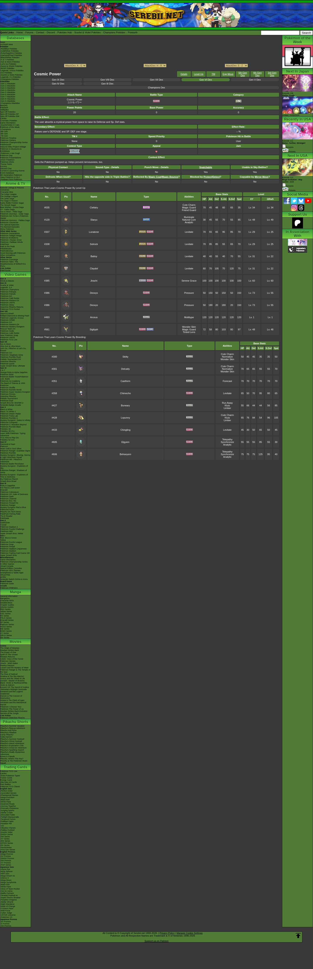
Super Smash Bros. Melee (11, 533)
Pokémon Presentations (10, 158)
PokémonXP (5, 144)
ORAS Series (6, 635)
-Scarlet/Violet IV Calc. (10, 125)
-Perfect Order (6, 791)
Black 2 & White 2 (8, 411)
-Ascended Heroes (8, 793)
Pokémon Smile (7, 331)
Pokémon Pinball (7, 546)
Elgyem (126, 442)
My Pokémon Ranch (9, 479)
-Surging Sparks (7, 810)
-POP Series (5, 865)
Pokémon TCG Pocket (10, 309)
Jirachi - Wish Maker (9, 663)
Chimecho (125, 393)
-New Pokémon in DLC (10, 177)
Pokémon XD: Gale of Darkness (14, 494)
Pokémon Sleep (7, 305)
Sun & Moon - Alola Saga (11, 212)
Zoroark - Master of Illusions (12, 681)
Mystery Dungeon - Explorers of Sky (14, 467)
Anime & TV (15, 183)
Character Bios (6, 192)
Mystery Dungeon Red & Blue (13, 507)
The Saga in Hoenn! (9, 201)
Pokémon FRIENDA (9, 588)
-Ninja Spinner (6, 871)
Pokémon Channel (8, 499)
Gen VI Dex (206, 79)
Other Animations (7, 255)
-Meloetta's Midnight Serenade (13, 689)
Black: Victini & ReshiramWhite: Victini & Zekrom (14, 684)
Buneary (125, 405)
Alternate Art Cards (8, 782)
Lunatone (94, 232)
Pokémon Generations (10, 233)
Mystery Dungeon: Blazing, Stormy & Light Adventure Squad (15, 456)
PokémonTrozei (7, 509)
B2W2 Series (6, 631)
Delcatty (125, 369)
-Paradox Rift (6, 823)
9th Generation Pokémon (11, 175)
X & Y (2, 370)
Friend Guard (189, 210)
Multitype (189, 317)
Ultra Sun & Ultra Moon (10, 346)
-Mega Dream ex (7, 876)
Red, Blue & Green (8, 538)
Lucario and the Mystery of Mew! (14, 668)
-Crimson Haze (6, 908)
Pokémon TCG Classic (10, 786)
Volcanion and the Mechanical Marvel (13, 703)
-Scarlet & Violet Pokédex (11, 75)
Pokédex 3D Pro (7, 431)
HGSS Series (6, 627)
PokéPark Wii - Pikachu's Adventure (11, 460)
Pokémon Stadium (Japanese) (13, 549)
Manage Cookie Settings (189, 933)
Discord (51, 32)
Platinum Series (7, 624)
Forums (29, 32)
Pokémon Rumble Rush (10, 357)
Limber (227, 408)
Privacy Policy (167, 933)
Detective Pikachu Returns (11, 307)
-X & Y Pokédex (7, 60)
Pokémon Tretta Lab (9, 416)
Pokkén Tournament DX (10, 359)
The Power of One (8, 652)
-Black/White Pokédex (9, 57)
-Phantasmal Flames (9, 795)
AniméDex (4, 190)
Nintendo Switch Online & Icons (14, 579)
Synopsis (288, 186)
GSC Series (5, 614)
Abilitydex (4, 110)
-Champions (5, 129)
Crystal (3, 525)
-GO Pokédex (6, 73)
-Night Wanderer (7, 904)
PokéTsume (5, 270)
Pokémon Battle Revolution (12, 464)
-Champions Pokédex (9, 79)
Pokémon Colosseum (9, 492)
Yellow (3, 540)
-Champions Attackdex (10, 103)
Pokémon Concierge (9, 259)
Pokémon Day (6, 155)
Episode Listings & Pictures (12, 188)
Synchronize (227, 442)
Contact (40, 32)
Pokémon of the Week (9, 127)
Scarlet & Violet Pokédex (87, 32)
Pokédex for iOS (7, 440)
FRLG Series (6, 618)
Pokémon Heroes (7, 661)
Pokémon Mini (6, 531)
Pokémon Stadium (8, 551)
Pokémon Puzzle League (11, 542)
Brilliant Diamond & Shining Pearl (14, 316)
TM (213, 74)
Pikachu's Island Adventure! (12, 743)
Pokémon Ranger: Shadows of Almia (13, 471)
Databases (15, 38)
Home (19, 32)
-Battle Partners (7, 893)
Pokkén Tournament (9, 398)
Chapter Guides (7, 605)
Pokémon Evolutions (9, 238)
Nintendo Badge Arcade (10, 405)
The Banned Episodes (10, 227)
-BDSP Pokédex (7, 68)
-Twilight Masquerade (9, 817)
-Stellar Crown (6, 813)
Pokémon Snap (7, 544)
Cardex (3, 118)
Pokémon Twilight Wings (11, 236)
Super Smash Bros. (8, 555)
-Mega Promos (6, 854)
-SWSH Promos (7, 858)
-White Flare (5, 802)
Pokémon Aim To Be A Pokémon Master (14, 217)
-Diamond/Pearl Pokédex (11, 55)
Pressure (189, 293)
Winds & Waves (7, 281)
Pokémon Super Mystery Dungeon (15, 392)
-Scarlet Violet (6, 832)
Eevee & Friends (7, 756)
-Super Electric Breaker (10, 897)
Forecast (227, 381)
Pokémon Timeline (8, 138)
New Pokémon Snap (9, 335)
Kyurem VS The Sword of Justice (14, 687)
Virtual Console (7, 566)
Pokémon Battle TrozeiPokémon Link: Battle (14, 378)
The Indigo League (8, 194)
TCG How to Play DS (9, 438)
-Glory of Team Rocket (10, 889)
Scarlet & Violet (7, 285)
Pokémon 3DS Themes (10, 570)
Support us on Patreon (156, 941)
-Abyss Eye (5, 869)
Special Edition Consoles (11, 568)
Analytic (189, 222)
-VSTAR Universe (7, 915)
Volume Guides (7, 607)
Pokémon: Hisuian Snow (11, 240)
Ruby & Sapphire (7, 485)
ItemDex (4, 105)
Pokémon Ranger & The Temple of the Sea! (15, 671)
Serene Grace (189, 280)
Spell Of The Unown (9, 654)
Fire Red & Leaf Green (10, 488)
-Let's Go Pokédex (8, 64)
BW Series (5, 629)
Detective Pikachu (8, 361)
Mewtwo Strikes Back (9, 650)
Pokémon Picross (7, 394)
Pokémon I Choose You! (10, 707)
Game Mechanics (7, 123)
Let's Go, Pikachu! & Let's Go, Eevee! (13, 349)
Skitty (125, 356)
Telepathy (227, 439)
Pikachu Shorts (15, 722)
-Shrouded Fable (7, 815)
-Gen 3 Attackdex (7, 88)
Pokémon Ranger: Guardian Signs (15, 451)
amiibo (3, 577)
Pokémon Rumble (8, 453)
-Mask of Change (7, 906)
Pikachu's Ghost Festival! (11, 741)
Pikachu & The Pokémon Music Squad (13, 762)
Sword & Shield (7, 313)
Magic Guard (189, 207)
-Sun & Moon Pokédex (10, 62)
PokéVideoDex (6, 251)
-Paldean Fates (7, 821)
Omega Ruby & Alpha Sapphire (13, 372)
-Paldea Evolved (7, 830)
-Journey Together (8, 806)
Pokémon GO (6, 296)
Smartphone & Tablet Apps (11, 573)
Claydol (94, 268)
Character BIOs (7, 600)
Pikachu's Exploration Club (12, 745)
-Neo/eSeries (6, 847)
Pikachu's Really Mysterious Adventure (12, 753)
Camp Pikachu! (7, 735)
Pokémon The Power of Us (12, 709)
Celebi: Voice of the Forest (11, 659)
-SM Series (5, 837)
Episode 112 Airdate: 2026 (292, 179)
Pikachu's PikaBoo (8, 732)
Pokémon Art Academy (10, 381)
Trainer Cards (6, 778)
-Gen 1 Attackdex (7, 84)
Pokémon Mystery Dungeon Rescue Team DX (12, 328)
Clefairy (94, 207)
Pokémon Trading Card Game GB (15, 553)
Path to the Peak (7, 246)
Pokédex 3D (5, 429)
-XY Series (5, 839)
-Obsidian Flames (8, 828)
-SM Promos (5, 860)
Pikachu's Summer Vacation (12, 726)
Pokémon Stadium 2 (9, 527)
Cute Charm (189, 205)
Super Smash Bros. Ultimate (12, 366)
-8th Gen (4, 134)
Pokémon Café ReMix (9, 298)
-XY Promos (5, 863)
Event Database (7, 173)
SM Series (4, 637)
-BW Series (5, 841)
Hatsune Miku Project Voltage (13, 147)
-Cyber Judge (6, 913)
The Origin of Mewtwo (9, 648)
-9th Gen (4, 131)
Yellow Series (6, 611)
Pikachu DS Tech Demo (10, 512)
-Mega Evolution (7, 797)
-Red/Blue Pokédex (8, 49)
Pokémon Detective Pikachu (12, 718)
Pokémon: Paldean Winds (11, 242)
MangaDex (5, 598)
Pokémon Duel (6, 401)
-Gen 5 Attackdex (7, 92)
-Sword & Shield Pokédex (11, 66)
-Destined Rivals (7, 804)
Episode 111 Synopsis (294, 144)
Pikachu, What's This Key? (12, 759)
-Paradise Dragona (8, 900)
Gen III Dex (107, 83)
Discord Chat (6, 168)
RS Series (4, 616)
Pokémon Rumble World (10, 390)
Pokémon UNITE (7, 303)
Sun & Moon (5, 344)
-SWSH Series (6, 834)
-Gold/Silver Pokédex (9, 51)
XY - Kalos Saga (7, 209)
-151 (2, 826)
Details (184, 74)
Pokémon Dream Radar (10, 414)
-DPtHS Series (6, 843)
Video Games (15, 274)
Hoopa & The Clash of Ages (12, 700)
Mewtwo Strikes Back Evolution (13, 711)
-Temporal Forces (7, 819)
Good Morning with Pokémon (12, 253)
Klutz (227, 405)
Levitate (189, 232)
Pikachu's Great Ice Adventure (13, 748)
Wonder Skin (189, 327)
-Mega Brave (6, 880)
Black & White (6, 409)
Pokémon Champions (9, 290)
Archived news (6, 44)
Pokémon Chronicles (9, 222)
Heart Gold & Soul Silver (11, 448)
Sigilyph (94, 329)
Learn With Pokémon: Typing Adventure (12, 434)
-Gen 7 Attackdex (7, 97)
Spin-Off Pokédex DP (9, 114)
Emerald (4, 490)
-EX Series (5, 845)
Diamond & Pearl (7, 444)
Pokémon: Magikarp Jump (11, 355)
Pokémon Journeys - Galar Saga (14, 214)
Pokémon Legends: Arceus (12, 318)
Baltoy (94, 256)
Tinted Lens (189, 332)
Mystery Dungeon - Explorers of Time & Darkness (14, 476)
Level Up (198, 74)
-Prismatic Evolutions (9, 808)
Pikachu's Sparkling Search (12, 750)
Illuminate (189, 217)
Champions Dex (156, 87)
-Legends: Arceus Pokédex (12, 70)
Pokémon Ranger (7, 505)
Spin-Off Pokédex (7, 112)
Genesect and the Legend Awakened (11, 692)
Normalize (227, 356)
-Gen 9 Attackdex (7, 101)
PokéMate (4, 518)
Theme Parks (6, 164)
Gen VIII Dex (107, 79)
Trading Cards (15, 767)
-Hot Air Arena (6, 891)
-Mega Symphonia (8, 882)
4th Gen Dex (257, 74)
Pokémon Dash (7, 496)
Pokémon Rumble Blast (10, 427)
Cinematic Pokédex (8, 121)
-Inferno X (4, 878)
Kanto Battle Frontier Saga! (12, 203)
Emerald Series (7, 620)
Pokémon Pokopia (8, 292)
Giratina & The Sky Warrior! (12, 676)
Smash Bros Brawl (8, 481)
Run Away (227, 403)
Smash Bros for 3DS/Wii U (11, 403)
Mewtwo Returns (7, 657)
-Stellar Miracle (6, 902)
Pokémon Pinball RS (9, 503)
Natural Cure (189, 219)
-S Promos (5, 924)
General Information (9, 596)
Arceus (94, 317)
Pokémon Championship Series (14, 142)
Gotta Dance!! (6, 737)
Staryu (93, 219)
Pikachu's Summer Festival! (12, 739)
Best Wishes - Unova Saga (12, 207)
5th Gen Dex (243, 74)
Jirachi (93, 280)
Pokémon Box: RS (8, 501)
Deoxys (94, 293)
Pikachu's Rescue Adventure (12, 728)
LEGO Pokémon (7, 160)
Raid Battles (5, 784)
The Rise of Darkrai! (9, 674)
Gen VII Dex (156, 79)
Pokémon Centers (8, 140)
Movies (15, 641)
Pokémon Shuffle (7, 388)
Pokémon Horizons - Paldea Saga (15, 220)
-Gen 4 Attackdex (7, 90)
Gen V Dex (255, 79)
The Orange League (9, 196)
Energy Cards (6, 780)
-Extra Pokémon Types (10, 776)
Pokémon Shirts (7, 162)
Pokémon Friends (8, 294)
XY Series (4, 633)
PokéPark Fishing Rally (10, 514)
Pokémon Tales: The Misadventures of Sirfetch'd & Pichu (13, 264)
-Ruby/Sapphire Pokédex (11, 53)
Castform (125, 381)
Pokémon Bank (7, 374)
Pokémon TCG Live (8, 340)
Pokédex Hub (65, 32)
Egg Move (228, 74)
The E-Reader (6, 516)
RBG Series (5, 609)
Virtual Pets (5, 575)
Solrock (94, 244)
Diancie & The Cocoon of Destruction (11, 697)
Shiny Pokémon (7, 229)
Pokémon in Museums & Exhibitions (11, 150)
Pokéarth (132, 32)
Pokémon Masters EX (9, 300)
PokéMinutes (6, 249)
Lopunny (125, 417)
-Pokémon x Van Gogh (10, 153)
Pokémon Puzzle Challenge (12, 529)
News (2, 42)
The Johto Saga (7, 199)
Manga (15, 592)
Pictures (289, 151)
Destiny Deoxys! (7, 665)
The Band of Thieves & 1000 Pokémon (12, 384)
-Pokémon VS (6, 917)
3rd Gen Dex (272, 74)
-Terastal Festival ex (9, 895)
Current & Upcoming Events (12, 171)
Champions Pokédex (114, 32)
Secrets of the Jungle (9, 713)
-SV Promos (5, 856)
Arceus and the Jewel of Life (12, 678)
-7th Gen (4, 136)
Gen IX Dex (58, 79)
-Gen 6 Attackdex (7, 94)
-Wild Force (5, 911)
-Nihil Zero (4, 874)
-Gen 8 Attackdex (7, 99)
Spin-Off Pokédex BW (9, 116)
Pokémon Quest (7, 364)
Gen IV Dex (58, 83)
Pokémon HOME (7, 320)
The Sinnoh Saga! (8, 205)
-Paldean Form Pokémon (11, 179)
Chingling (125, 430)
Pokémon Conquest (8, 422)
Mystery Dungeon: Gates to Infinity (15, 420)
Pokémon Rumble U (9, 418)
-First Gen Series (7, 850)
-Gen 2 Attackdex (7, 86)
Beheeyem (125, 454)
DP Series (4, 622)
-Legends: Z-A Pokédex (10, 77)
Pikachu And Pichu (8, 730)
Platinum (4, 446)
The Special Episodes (9, 225)
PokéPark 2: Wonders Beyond (13, 425)
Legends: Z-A (6, 287)
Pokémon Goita (7, 583)
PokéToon (4, 244)
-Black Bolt (5, 799)
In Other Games (7, 564)
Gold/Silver (5, 523)
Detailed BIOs (6, 603)
